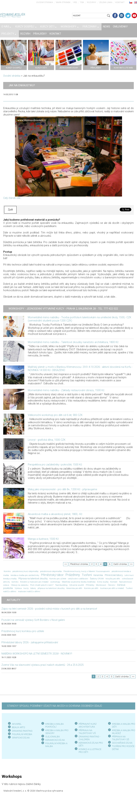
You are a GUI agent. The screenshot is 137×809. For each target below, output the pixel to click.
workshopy (55, 582)
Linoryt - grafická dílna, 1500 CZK (46, 439)
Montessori (101, 585)
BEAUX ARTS (18, 727)
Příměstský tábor (52, 575)
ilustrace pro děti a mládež (112, 588)
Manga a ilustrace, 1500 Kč (43, 538)
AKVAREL (17, 724)
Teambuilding (61, 585)
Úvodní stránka (44, 2)
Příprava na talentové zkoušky (33, 578)
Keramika (98, 575)
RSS (75, 2)
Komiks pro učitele (57, 578)
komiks (15, 582)
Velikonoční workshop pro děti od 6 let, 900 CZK (55, 415)
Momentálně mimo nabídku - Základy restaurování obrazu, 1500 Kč (66, 390)
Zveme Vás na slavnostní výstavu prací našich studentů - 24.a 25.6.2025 (42, 664)
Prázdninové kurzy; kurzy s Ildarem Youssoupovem (87, 571)
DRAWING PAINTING (22, 731)
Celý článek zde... (12, 198)
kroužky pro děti (113, 578)
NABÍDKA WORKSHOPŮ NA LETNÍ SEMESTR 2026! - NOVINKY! (36, 653)
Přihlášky (90, 585)
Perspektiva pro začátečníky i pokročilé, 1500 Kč (55, 464)
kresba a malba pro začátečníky (25, 575)
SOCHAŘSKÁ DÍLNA (122, 742)
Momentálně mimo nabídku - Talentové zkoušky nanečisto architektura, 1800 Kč (73, 342)
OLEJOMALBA (52, 736)
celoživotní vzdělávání (78, 578)
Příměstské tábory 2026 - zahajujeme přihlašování (29, 642)
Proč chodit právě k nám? (41, 585)
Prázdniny (72, 575)
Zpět (10, 209)
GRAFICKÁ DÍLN (20, 737)
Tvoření (87, 575)
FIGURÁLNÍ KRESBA (22, 734)
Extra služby (102, 582)
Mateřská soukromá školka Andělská (78, 582)
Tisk (82, 2)
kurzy (26, 588)
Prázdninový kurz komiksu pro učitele (22, 631)
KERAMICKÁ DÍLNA (55, 740)
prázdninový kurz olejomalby (25, 571)
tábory (33, 588)
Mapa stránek (63, 2)
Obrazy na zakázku (19, 585)
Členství (111, 585)
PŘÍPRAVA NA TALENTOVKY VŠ (87, 732)
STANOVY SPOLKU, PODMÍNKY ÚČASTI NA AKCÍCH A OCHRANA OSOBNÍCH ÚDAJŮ (54, 705)
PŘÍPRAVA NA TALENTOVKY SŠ (120, 738)
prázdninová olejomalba (51, 571)
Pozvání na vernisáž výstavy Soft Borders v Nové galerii (33, 620)
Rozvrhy (91, 2)
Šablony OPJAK (97, 578)
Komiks (7, 571)
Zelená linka (105, 2)
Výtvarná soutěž (76, 585)
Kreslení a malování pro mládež (34, 582)
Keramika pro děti (74, 588)
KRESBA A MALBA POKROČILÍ (54, 725)
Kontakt (120, 2)
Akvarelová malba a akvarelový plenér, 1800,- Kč (55, 514)
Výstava (18, 588)
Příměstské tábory (114, 575)
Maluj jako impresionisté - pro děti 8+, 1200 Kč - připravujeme (62, 489)
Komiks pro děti (91, 588)
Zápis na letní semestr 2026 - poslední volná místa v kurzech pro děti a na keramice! (49, 608)
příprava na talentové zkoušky (51, 588)
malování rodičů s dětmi (29, 591)
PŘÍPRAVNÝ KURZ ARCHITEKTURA (88, 725)
